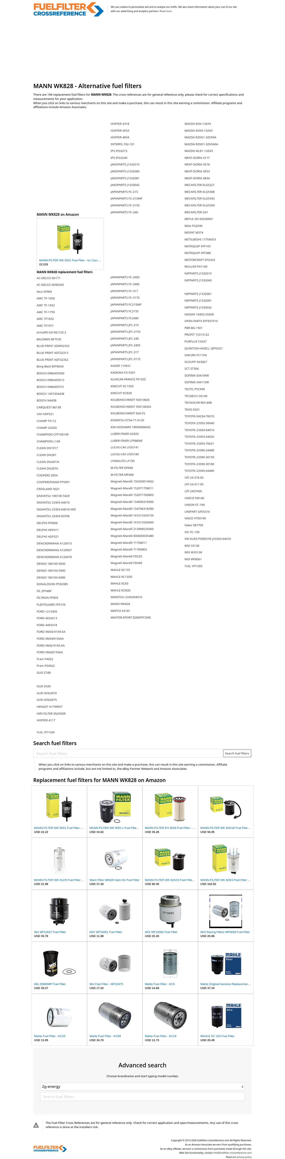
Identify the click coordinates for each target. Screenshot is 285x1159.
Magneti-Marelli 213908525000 (132, 529)
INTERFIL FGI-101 (123, 144)
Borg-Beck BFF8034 (50, 366)
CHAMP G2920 (47, 428)
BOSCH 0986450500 (50, 373)
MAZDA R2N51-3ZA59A (200, 137)
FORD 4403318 (47, 625)
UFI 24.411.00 (194, 484)
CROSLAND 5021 (48, 489)
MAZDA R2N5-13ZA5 (199, 131)
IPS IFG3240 (119, 158)
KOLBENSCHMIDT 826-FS (128, 413)
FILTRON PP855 (47, 598)
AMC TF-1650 (46, 298)
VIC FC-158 (192, 532)
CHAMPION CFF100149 (53, 434)
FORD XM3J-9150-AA (51, 645)
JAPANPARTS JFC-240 (125, 339)
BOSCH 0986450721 (50, 387)
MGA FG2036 (194, 226)
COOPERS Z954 (47, 475)
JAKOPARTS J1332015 (125, 164)
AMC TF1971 (45, 326)
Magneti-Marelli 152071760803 (132, 495)
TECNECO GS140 (196, 396)
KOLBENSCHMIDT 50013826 (130, 400)
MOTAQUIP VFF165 (198, 246)
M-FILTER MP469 (122, 475)
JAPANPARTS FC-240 (124, 212)
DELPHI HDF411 (48, 530)
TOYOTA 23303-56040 (199, 423)
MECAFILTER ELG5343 (200, 198)
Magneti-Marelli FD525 (126, 556)
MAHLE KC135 (120, 570)
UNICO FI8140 (194, 498)
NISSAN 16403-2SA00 (199, 314)
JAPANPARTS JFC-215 (125, 325)
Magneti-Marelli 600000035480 (132, 536)
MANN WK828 (120, 604)
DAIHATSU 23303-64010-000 (56, 509)
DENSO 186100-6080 (51, 577)
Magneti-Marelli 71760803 (129, 549)
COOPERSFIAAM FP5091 (53, 482)
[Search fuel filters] (128, 753)
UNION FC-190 (195, 505)
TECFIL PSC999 (195, 389)
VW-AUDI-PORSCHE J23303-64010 (208, 539)
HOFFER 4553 (120, 131)
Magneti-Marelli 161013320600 (132, 522)
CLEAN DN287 (46, 455)
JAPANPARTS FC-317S (125, 298)
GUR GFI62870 (47, 693)
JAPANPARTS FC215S (125, 311)
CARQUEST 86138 (49, 407)
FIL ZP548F (44, 591)
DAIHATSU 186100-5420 (53, 496)
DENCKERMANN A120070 (54, 557)
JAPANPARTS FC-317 (124, 291)
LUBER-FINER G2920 (125, 434)
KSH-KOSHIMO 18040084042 (131, 427)
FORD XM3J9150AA (50, 652)
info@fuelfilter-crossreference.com (232, 1152)
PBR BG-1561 (194, 328)
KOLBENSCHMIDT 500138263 (131, 407)
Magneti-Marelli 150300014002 (132, 481)
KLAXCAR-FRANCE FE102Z (128, 379)
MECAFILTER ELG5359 (200, 205)
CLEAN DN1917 (47, 448)
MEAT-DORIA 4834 (197, 178)
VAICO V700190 (195, 518)
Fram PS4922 (46, 666)
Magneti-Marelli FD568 (126, 563)
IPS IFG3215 (119, 151)
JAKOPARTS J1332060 (125, 171)
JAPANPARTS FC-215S (125, 205)
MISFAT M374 (194, 232)
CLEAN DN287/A (48, 462)
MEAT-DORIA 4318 (197, 164)
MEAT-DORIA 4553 (197, 171)
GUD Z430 (44, 686)
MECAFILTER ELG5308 (200, 192)
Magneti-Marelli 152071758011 (132, 488)
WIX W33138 (193, 552)
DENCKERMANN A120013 (54, 543)
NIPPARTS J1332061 (198, 294)
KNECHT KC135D (122, 386)
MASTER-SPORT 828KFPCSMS (131, 617)
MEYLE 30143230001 (199, 219)
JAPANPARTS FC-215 (124, 192)
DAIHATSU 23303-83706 (53, 516)
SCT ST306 (192, 369)
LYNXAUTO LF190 (123, 461)
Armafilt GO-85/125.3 (51, 332)
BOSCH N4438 (47, 400)
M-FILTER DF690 (122, 468)
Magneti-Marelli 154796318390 (132, 509)
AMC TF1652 (45, 319)
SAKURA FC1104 (196, 355)
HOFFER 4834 (120, 137)
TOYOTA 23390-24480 (199, 450)
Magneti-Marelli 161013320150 (132, 515)
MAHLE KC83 (119, 583)
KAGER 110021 (121, 366)
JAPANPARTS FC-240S (125, 277)
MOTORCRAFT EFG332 (200, 260)
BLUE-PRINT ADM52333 (53, 346)
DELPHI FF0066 (47, 523)
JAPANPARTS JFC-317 (125, 352)
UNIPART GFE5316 (197, 512)
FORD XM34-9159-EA (51, 632)
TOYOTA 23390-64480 (199, 471)
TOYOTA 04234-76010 (199, 416)
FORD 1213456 (47, 611)
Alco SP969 (44, 292)
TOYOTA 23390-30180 (199, 464)
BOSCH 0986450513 (50, 380)
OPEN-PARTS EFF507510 (201, 321)
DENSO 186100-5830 (51, 564)
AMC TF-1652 (46, 305)
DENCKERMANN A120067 (54, 550)
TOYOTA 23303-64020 (199, 437)
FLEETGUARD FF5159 (51, 605)
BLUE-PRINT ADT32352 (52, 360)
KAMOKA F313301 (123, 373)
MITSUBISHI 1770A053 (200, 239)
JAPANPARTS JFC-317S (125, 359)
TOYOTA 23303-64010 (199, 430)
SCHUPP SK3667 (196, 362)
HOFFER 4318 (120, 124)
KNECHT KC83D (121, 393)
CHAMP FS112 (46, 421)
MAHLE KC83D (121, 590)
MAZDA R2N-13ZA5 (198, 124)
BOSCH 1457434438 (50, 394)
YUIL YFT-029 (46, 732)
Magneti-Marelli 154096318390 (132, 502)
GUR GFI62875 (47, 700)
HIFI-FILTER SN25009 (51, 714)
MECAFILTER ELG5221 (200, 185)
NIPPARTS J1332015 (198, 273)
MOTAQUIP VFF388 (198, 253)
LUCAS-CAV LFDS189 (125, 454)
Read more (166, 11)
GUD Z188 (44, 673)
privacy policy (244, 1157)
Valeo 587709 (194, 525)
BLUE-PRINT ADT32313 (52, 353)
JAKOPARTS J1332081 (125, 178)
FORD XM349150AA (50, 639)
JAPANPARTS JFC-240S (125, 345)
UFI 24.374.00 (194, 478)
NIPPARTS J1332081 (198, 300)
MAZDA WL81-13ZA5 (199, 151)
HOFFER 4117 (46, 720)
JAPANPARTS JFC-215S (125, 332)
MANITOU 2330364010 (126, 597)
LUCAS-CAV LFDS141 (125, 447)
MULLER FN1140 (196, 266)
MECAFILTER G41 (196, 212)
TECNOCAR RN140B (198, 403)
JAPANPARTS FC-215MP (126, 198)
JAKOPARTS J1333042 (125, 185)
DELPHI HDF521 (48, 536)
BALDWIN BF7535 (49, 339)
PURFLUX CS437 (196, 341)
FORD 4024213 (47, 618)
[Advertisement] (142, 50)
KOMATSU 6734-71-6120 (127, 420)
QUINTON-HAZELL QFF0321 (204, 348)
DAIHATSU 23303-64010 (53, 502)
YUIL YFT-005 (194, 566)
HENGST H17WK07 (50, 707)
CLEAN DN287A (47, 468)
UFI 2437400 (193, 491)
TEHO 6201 (192, 409)
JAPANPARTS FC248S (125, 318)
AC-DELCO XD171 (49, 278)
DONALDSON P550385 (52, 584)
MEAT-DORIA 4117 (197, 158)
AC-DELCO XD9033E (50, 285)
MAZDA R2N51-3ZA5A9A (201, 144)
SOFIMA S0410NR (197, 375)
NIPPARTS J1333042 (198, 307)
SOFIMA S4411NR (197, 382)
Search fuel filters (237, 753)
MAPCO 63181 (120, 611)
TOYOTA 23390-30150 (199, 457)
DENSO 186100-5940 (51, 570)
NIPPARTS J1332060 (198, 280)
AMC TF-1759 (46, 312)
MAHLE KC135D (121, 577)
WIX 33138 (192, 546)
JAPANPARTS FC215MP (126, 304)
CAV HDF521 (45, 414)
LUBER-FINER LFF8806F (127, 441)
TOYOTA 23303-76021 (199, 443)
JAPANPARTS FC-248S (125, 284)
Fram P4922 (45, 659)
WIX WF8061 (193, 559)
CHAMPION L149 (48, 441)
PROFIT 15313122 (197, 335)
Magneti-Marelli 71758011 (129, 543)
